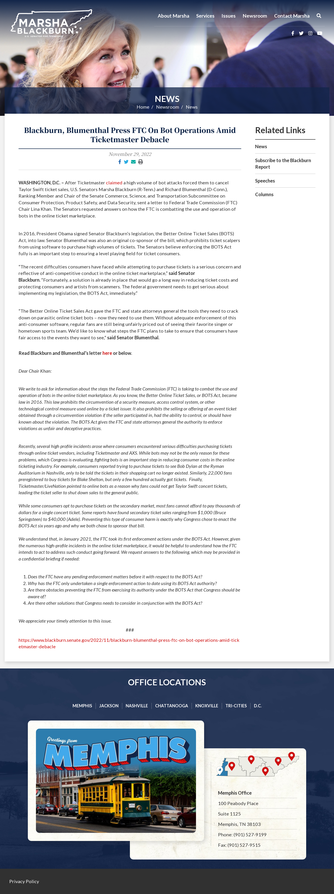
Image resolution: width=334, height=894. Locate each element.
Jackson (109, 705)
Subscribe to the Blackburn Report (283, 163)
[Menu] (319, 15)
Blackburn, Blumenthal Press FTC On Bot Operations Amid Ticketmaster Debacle (130, 134)
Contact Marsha (292, 16)
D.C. (258, 705)
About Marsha (173, 16)
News (167, 99)
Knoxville (206, 705)
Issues (229, 16)
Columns (264, 194)
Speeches (265, 180)
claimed (114, 182)
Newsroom (255, 16)
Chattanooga (171, 705)
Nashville (137, 705)
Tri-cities (236, 705)
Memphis (82, 705)
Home (143, 107)
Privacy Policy (24, 881)
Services (205, 16)
